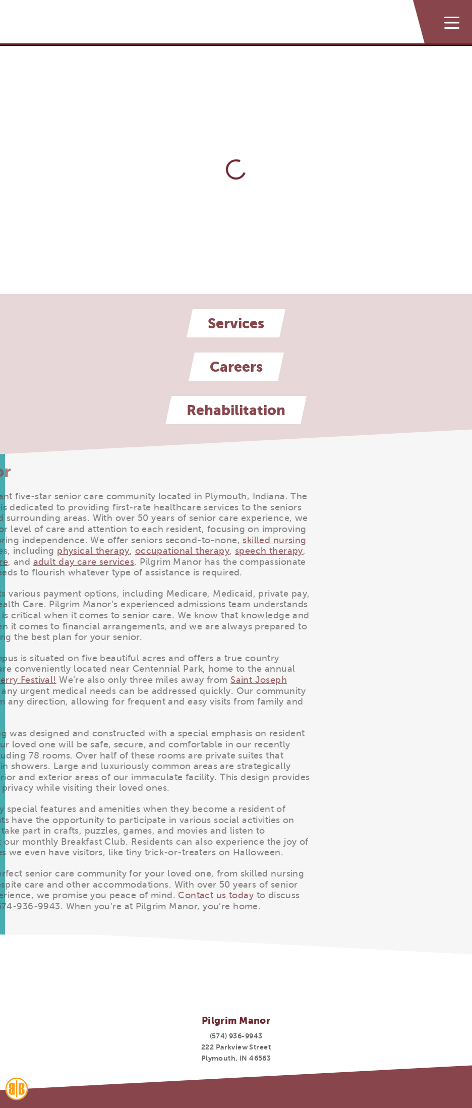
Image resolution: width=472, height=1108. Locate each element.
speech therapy (156, 551)
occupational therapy (69, 551)
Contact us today (103, 895)
